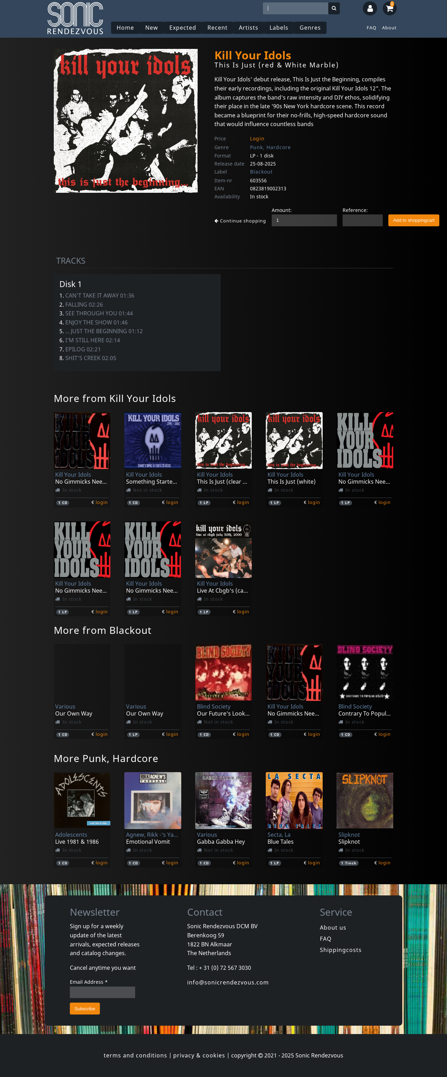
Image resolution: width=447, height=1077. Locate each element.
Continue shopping (240, 221)
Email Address (89, 982)
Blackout (261, 171)
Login (257, 138)
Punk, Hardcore (270, 147)
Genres (310, 27)
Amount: (282, 210)
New (151, 27)
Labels (279, 27)
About (389, 27)
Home (125, 27)
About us (333, 927)
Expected (182, 27)
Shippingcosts (341, 950)
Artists (248, 27)
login (102, 502)
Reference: (355, 210)
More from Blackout (103, 630)
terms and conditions (135, 1055)
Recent (217, 27)
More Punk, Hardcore (106, 758)
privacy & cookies (199, 1055)
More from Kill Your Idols (115, 398)
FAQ (371, 27)
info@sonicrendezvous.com (228, 982)
